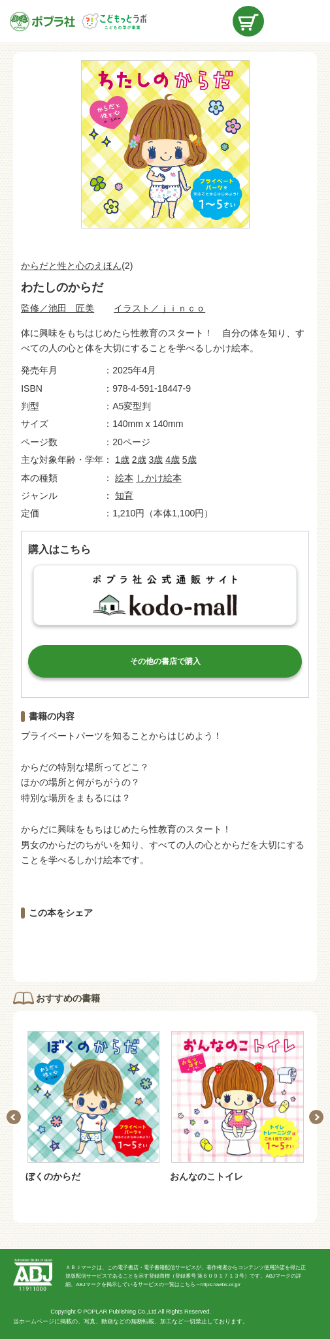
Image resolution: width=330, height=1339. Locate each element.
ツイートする (165, 944)
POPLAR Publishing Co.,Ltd (119, 1311)
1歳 (122, 459)
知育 (124, 495)
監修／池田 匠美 (57, 308)
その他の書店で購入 (165, 661)
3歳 (155, 459)
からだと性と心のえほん (71, 265)
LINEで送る (235, 944)
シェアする (94, 944)
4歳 (172, 459)
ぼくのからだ (52, 1176)
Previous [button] (14, 1117)
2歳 (139, 459)
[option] (93, 1107)
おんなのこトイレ (206, 1176)
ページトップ (310, 1319)
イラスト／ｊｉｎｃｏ (159, 308)
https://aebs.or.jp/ (220, 1284)
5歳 (189, 459)
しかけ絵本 (159, 478)
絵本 (124, 478)
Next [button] (316, 1117)
